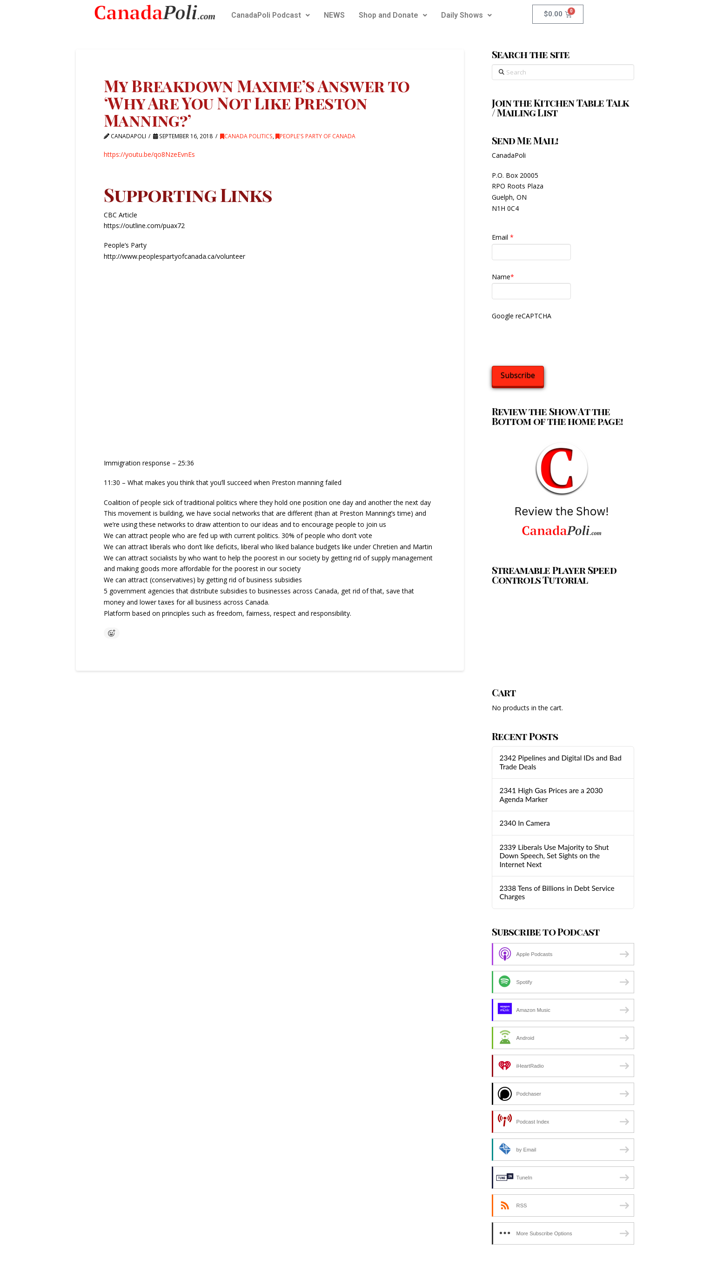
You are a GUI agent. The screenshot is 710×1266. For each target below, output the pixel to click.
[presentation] (562, 341)
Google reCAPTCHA (521, 315)
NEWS (334, 15)
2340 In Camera (524, 823)
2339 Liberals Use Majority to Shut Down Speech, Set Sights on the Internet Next (554, 856)
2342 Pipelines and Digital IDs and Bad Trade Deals (560, 762)
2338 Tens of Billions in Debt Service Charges (556, 892)
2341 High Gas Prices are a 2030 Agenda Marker (551, 794)
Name (503, 276)
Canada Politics (246, 136)
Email (503, 237)
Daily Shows (466, 15)
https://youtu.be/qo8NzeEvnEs (149, 154)
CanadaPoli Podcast (270, 15)
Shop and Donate (393, 15)
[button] (270, 15)
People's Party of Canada (315, 136)
